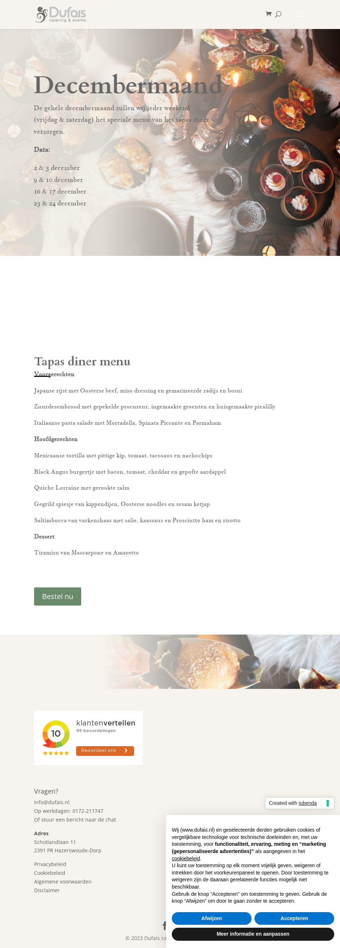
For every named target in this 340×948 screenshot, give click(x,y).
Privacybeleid (50, 864)
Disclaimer (47, 890)
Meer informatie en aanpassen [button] (253, 934)
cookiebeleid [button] (186, 858)
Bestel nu (57, 596)
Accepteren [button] (294, 918)
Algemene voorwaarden (63, 881)
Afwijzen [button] (212, 918)
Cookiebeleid (49, 872)
